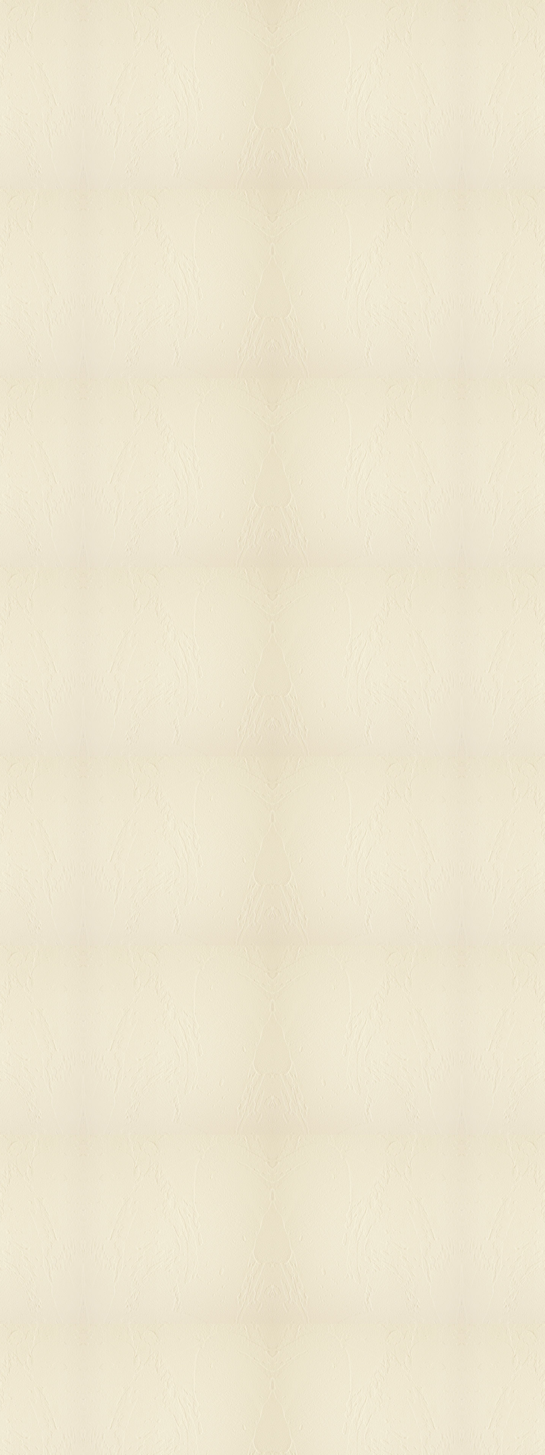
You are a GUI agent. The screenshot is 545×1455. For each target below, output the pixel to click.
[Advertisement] (426, 285)
